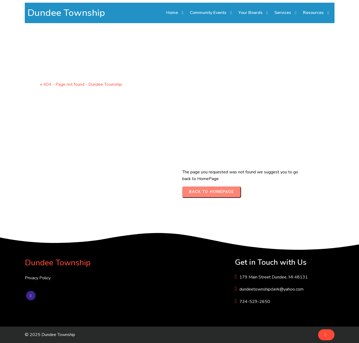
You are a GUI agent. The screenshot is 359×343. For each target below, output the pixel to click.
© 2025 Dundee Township (50, 335)
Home (33, 84)
